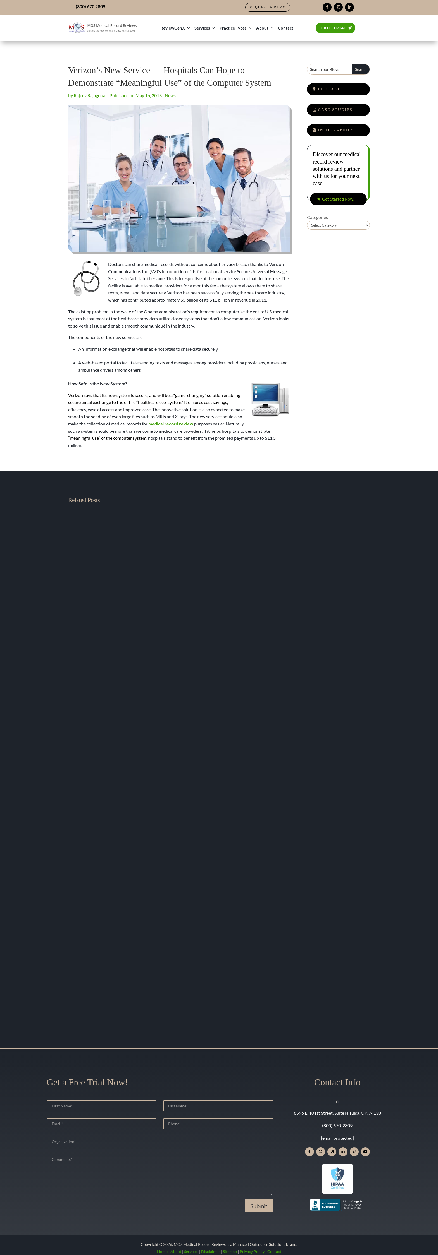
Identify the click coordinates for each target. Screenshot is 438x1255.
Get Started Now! (338, 198)
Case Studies (335, 110)
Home (162, 1251)
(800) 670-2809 (337, 1125)
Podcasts (330, 89)
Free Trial (334, 28)
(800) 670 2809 (90, 6)
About (262, 27)
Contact (285, 27)
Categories (317, 217)
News (170, 95)
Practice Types (233, 27)
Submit (258, 1206)
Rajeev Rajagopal (90, 95)
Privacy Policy (252, 1251)
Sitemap (230, 1251)
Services (202, 27)
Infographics (336, 130)
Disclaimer (210, 1251)
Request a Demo (268, 7)
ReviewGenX (172, 27)
